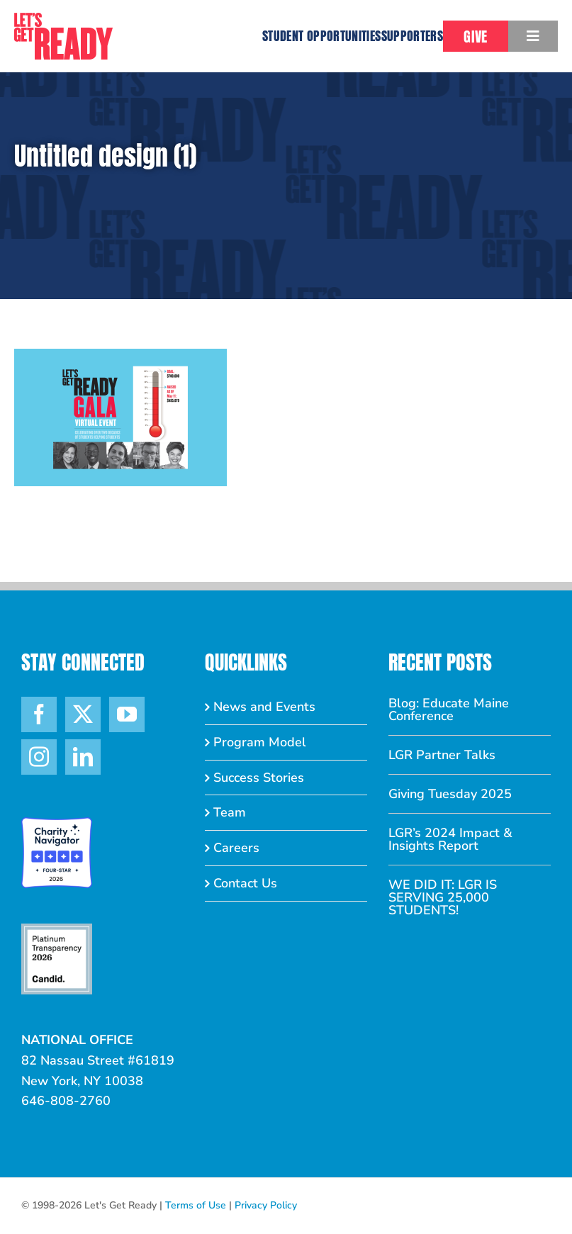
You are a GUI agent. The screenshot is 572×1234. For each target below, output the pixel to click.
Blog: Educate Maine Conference (448, 709)
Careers (236, 847)
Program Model (259, 742)
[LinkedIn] (83, 757)
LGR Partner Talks (441, 754)
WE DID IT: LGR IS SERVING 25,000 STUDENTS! (442, 897)
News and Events (264, 706)
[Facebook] (39, 714)
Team (229, 812)
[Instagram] (39, 757)
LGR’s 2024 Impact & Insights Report (450, 839)
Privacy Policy (266, 1205)
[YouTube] (127, 714)
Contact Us (245, 883)
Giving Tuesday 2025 (450, 793)
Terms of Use (195, 1205)
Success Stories (258, 777)
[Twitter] (83, 714)
